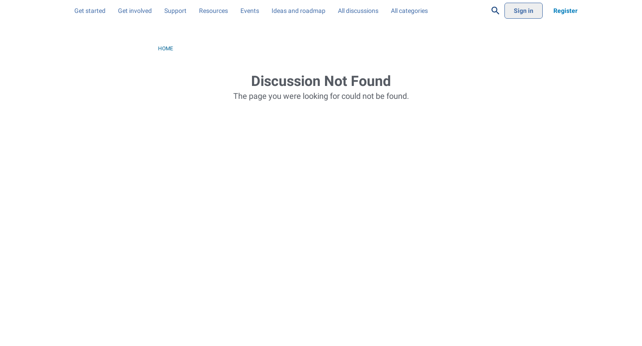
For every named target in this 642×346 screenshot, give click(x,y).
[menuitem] (133, 11)
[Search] (496, 11)
